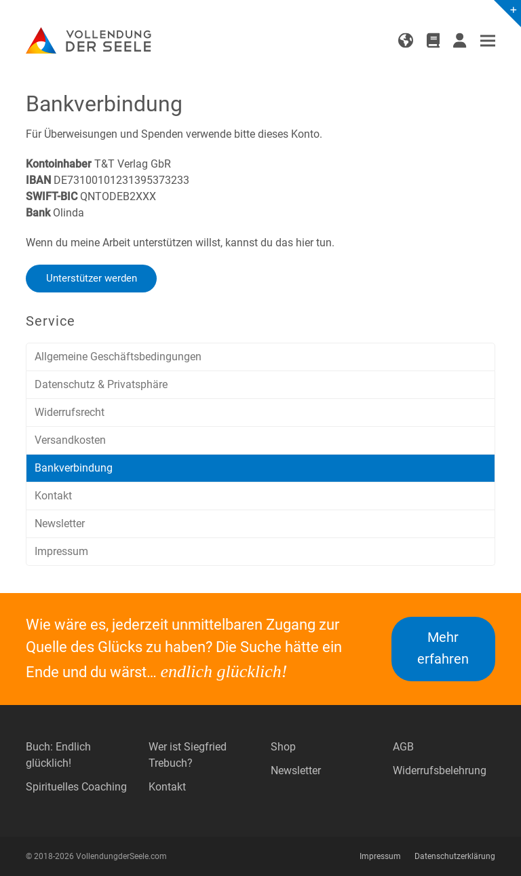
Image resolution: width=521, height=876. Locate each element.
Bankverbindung (74, 467)
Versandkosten (70, 440)
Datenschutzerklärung (454, 856)
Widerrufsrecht (69, 412)
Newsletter (60, 523)
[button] (487, 41)
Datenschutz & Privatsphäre (101, 384)
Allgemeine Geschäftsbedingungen (118, 356)
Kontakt (53, 495)
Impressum (61, 551)
